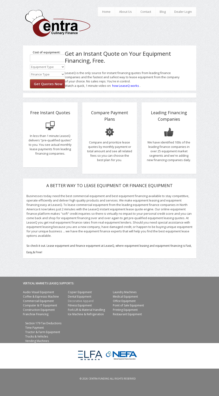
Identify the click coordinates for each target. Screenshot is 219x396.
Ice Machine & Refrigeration (86, 314)
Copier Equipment (80, 292)
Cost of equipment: (45, 52)
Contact (145, 12)
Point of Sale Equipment (128, 305)
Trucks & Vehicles (36, 336)
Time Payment (34, 328)
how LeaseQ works (125, 86)
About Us (125, 12)
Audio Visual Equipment (38, 292)
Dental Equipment (79, 297)
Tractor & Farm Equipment (42, 332)
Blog (163, 12)
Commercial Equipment (38, 301)
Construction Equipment (39, 310)
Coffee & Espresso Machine (41, 297)
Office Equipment (124, 301)
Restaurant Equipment (127, 314)
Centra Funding (99, 378)
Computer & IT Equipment (40, 305)
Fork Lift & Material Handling (86, 310)
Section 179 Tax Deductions (43, 323)
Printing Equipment (125, 310)
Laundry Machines (124, 292)
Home (106, 12)
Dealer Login (183, 12)
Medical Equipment (125, 297)
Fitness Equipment (80, 305)
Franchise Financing (35, 314)
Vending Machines (37, 341)
